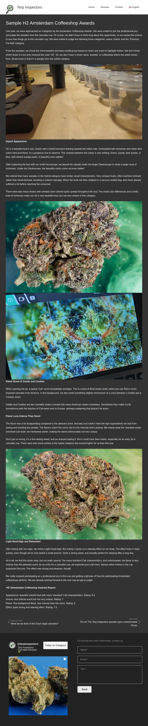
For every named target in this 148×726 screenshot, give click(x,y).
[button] (38, 685)
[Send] (84, 689)
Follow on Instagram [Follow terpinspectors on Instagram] (55, 645)
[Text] (109, 674)
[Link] (10, 7)
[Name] (109, 649)
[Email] (109, 659)
